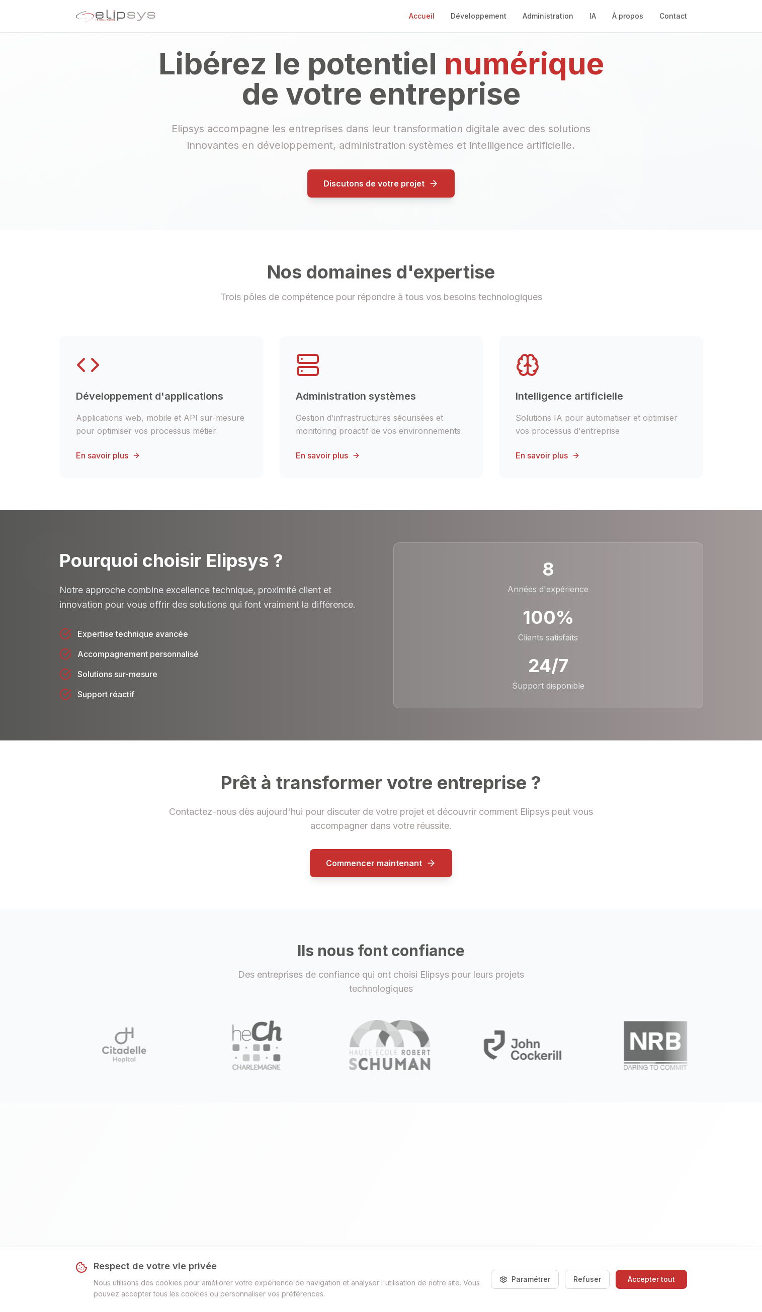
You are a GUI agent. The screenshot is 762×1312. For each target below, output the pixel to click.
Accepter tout (651, 1279)
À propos (627, 16)
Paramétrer (524, 1279)
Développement (478, 16)
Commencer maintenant (381, 863)
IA (592, 16)
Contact (673, 16)
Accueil (422, 16)
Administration (548, 16)
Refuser (587, 1279)
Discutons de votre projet (381, 183)
